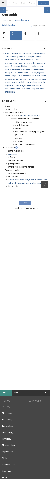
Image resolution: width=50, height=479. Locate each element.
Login (43, 3)
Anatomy (6, 407)
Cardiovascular (8, 464)
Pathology (6, 439)
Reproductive (8, 452)
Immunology (7, 426)
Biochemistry (8, 413)
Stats (4, 458)
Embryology (7, 419)
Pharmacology (8, 445)
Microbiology (7, 432)
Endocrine (6, 471)
